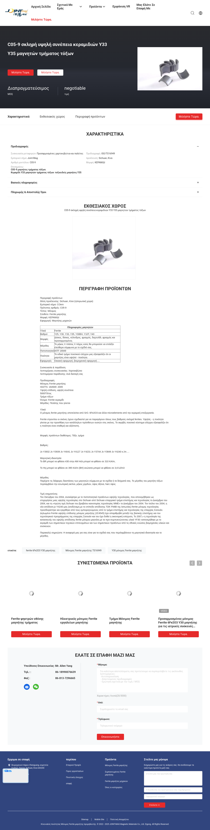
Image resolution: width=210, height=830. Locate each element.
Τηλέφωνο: (104, 719)
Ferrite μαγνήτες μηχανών (116, 781)
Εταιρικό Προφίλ (73, 765)
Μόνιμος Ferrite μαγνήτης (116, 765)
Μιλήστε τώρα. (21, 72)
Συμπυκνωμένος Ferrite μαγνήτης (115, 773)
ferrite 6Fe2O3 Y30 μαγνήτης (40, 550)
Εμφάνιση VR (121, 6)
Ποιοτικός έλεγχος (74, 777)
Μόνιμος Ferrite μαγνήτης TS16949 (83, 550)
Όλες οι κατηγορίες (113, 787)
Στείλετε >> (154, 805)
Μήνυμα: (102, 664)
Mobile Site (99, 819)
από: (100, 702)
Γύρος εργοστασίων (74, 771)
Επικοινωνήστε (110, 736)
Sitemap (84, 819)
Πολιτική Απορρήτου (119, 819)
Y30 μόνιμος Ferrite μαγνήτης (127, 550)
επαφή (69, 783)
